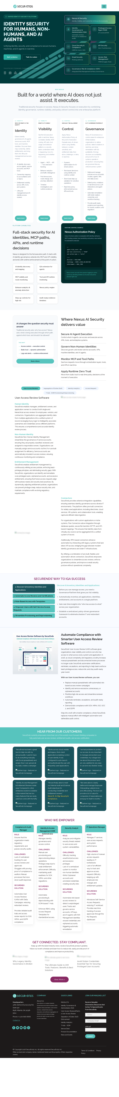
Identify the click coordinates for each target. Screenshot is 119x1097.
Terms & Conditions (87, 1050)
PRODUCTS (65, 1002)
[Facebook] (13, 1027)
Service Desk (65, 1028)
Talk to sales (31, 57)
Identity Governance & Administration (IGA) (68, 1007)
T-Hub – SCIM (65, 1025)
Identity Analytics (66, 1022)
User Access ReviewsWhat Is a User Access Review (70, 1012)
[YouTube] (21, 1027)
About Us (40, 1001)
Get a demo (12, 57)
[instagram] (28, 1027)
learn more (21, 218)
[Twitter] (17, 1027)
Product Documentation (69, 1032)
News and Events (66, 1035)
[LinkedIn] (24, 1027)
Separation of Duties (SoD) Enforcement (69, 1018)
